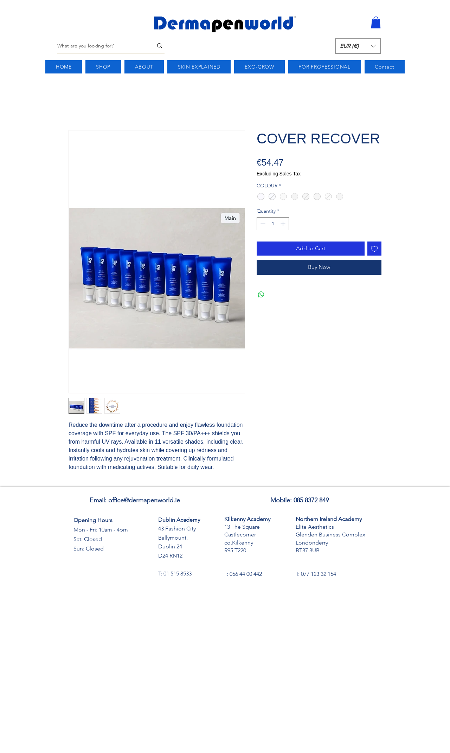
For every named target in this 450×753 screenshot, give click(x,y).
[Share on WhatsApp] (261, 294)
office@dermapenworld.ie (144, 500)
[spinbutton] (272, 224)
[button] (376, 22)
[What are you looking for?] (99, 45)
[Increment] (283, 224)
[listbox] (358, 46)
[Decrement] (262, 224)
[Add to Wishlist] (374, 249)
